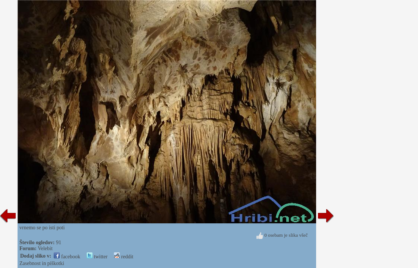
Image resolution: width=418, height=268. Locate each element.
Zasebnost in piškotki (41, 263)
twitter (97, 256)
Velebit (45, 248)
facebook (67, 256)
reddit (123, 256)
